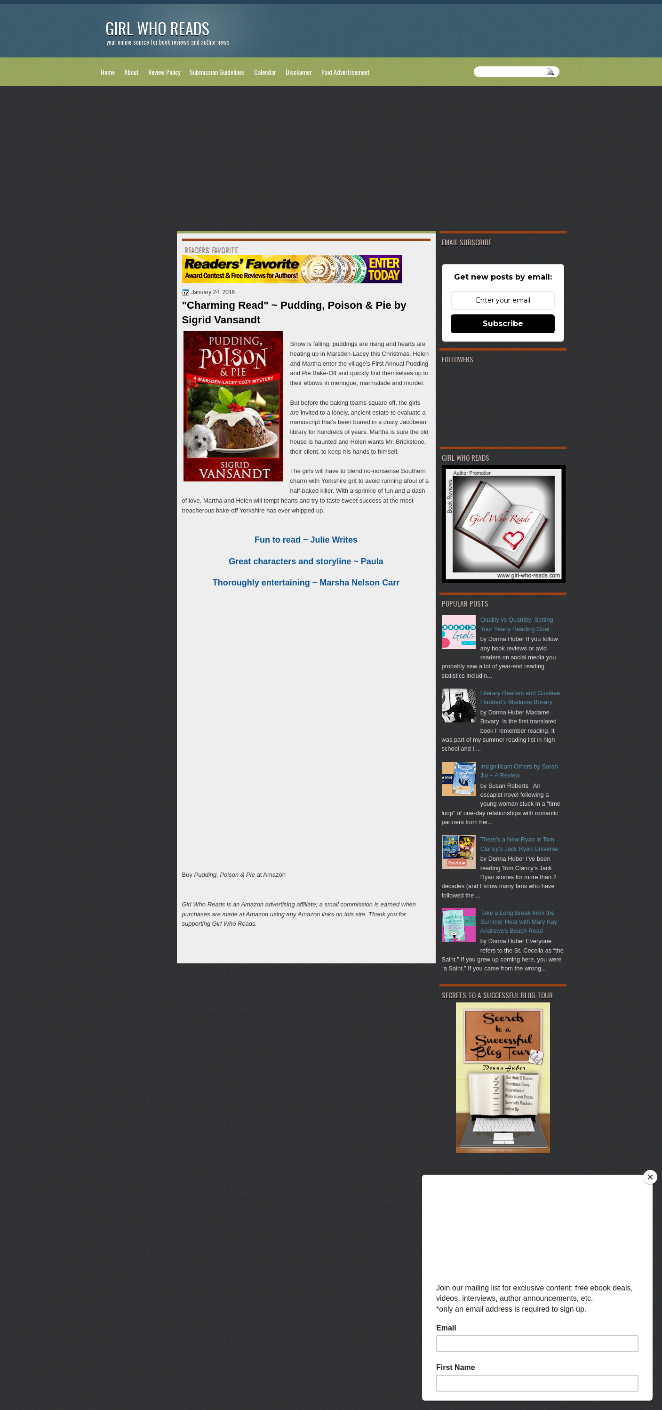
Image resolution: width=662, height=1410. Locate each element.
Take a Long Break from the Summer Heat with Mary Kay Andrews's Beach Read (519, 922)
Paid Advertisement (345, 72)
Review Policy (164, 72)
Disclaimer (299, 72)
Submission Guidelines (217, 72)
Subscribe (503, 323)
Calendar (265, 72)
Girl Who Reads (157, 28)
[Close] (650, 1177)
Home (108, 72)
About (131, 72)
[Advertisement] (331, 160)
